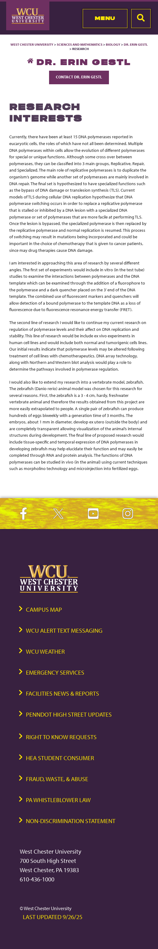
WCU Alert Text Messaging (64, 630)
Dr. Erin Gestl (136, 44)
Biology (113, 44)
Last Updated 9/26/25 (52, 917)
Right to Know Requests (61, 737)
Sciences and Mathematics (79, 44)
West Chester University (31, 44)
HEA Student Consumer (60, 758)
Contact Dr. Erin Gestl (79, 76)
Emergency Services (55, 672)
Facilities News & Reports (62, 693)
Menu (105, 18)
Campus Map (44, 609)
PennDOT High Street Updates (69, 714)
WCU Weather (45, 651)
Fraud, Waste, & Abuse (57, 779)
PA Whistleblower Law (58, 800)
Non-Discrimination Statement (70, 821)
